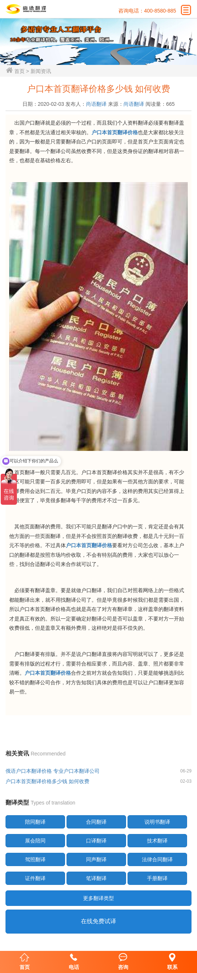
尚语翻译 (96, 104)
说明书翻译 (157, 822)
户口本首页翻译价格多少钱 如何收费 (47, 781)
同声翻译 (96, 859)
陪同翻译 (35, 822)
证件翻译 (35, 878)
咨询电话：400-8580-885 (147, 11)
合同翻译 (96, 822)
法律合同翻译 (157, 859)
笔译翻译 (96, 878)
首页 (19, 71)
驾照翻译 (35, 859)
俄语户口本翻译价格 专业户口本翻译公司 (53, 771)
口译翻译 (96, 841)
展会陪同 (35, 841)
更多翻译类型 (98, 898)
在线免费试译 (98, 921)
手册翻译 (157, 878)
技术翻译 (157, 841)
